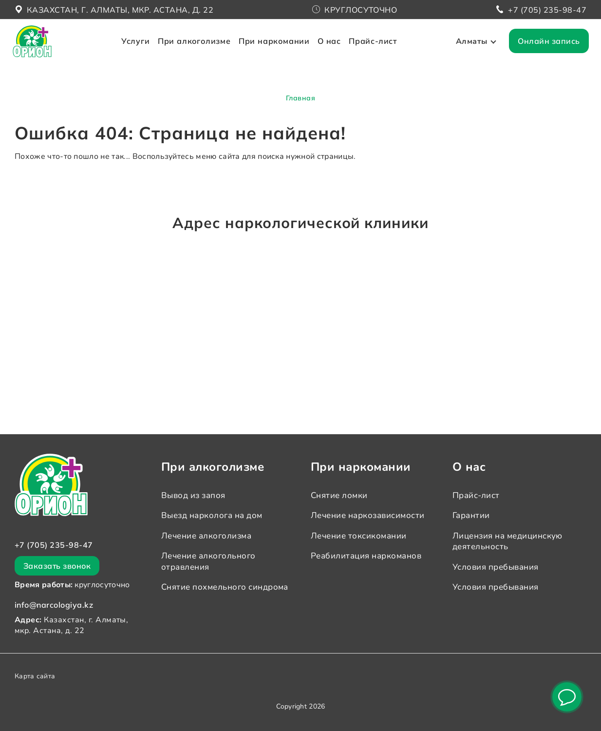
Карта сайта (35, 676)
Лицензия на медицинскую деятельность (507, 541)
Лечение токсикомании (359, 535)
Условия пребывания (495, 567)
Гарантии (471, 515)
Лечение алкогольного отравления (208, 561)
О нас (333, 48)
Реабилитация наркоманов (366, 555)
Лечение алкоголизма (206, 535)
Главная (300, 98)
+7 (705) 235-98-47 (547, 10)
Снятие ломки (339, 495)
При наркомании (278, 48)
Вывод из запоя (193, 495)
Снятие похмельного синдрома (224, 587)
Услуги (139, 48)
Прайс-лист (377, 48)
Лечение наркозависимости (368, 515)
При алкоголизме (198, 48)
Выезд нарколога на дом (212, 515)
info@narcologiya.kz (54, 605)
